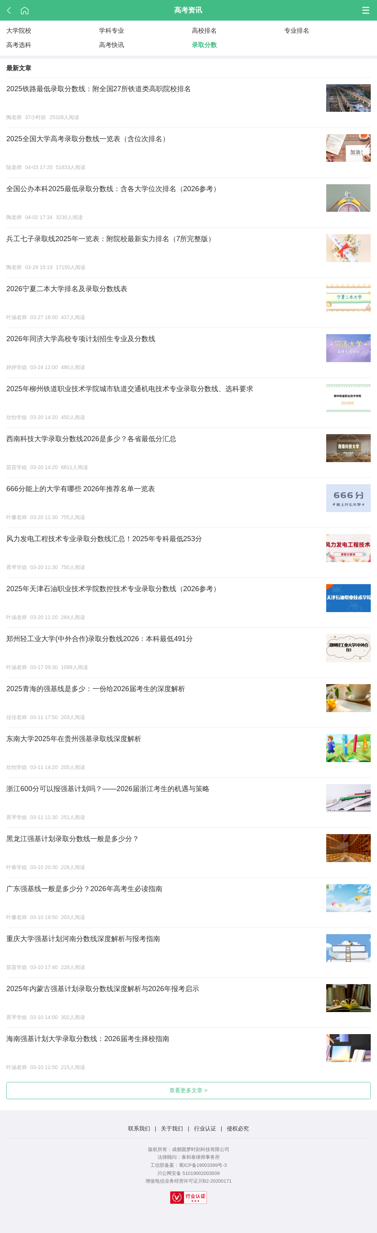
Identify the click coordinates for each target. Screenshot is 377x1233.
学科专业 (111, 30)
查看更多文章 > (188, 1090)
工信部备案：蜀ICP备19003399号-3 (188, 1165)
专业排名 (296, 30)
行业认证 (205, 1128)
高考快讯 (111, 45)
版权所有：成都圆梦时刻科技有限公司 (188, 1149)
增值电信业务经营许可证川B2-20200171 (188, 1181)
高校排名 (204, 30)
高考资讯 (188, 10)
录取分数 (204, 45)
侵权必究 (238, 1128)
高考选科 (18, 45)
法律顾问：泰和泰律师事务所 (189, 1157)
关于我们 (172, 1128)
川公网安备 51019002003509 (188, 1173)
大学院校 (18, 30)
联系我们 (139, 1128)
